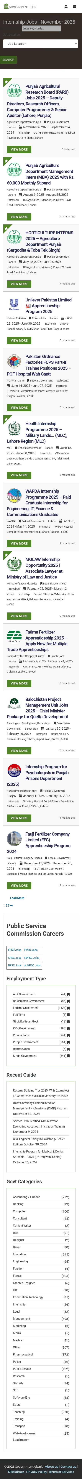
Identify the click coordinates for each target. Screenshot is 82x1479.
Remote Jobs (41, 1048)
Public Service (22, 1369)
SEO (15, 1390)
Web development (24, 1433)
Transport (19, 1426)
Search (8, 60)
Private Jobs (41, 1035)
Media (17, 1333)
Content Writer (22, 1225)
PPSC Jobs (30, 950)
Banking (18, 1204)
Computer (19, 1211)
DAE (15, 1233)
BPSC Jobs (14, 965)
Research (19, 1376)
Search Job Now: (10, 28)
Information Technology (28, 1297)
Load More (17, 898)
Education (19, 1254)
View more (19, 149)
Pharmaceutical (23, 1354)
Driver (16, 1247)
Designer (18, 1240)
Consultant (20, 1218)
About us (52, 1466)
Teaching (19, 1412)
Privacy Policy (36, 1472)
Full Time (41, 1014)
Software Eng (21, 1397)
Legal (16, 1311)
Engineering (20, 1261)
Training (18, 1419)
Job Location (11, 34)
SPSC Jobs (14, 957)
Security (18, 1383)
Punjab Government (41, 1042)
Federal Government (41, 1007)
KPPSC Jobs (31, 957)
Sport (16, 1404)
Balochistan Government (41, 1000)
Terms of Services (61, 1472)
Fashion (18, 1268)
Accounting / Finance (26, 1197)
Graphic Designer (24, 1283)
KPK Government (41, 1028)
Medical (18, 1340)
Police (17, 1362)
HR (15, 1290)
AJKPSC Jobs (32, 965)
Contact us (68, 1466)
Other (16, 1347)
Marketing (19, 1326)
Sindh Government (41, 1055)
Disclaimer (16, 1472)
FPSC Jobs (14, 950)
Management (21, 1318)
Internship (24, 132)
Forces (17, 1276)
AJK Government (41, 994)
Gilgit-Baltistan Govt (41, 1021)
